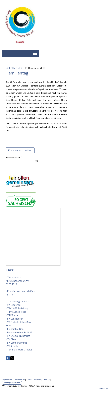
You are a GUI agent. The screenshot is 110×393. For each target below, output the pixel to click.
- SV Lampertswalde (16, 342)
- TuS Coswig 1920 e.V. (18, 301)
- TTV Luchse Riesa (16, 311)
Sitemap (46, 379)
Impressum (7, 379)
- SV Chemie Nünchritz (18, 335)
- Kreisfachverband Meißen (20, 291)
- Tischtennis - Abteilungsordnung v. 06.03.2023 (17, 281)
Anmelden (103, 388)
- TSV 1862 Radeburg (17, 308)
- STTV (9, 294)
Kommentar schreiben (20, 150)
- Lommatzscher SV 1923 (19, 332)
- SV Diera (11, 339)
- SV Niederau (13, 304)
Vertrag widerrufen (12, 382)
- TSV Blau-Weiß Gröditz (19, 349)
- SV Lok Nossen (14, 318)
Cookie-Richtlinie (33, 379)
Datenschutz (19, 379)
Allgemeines (14, 68)
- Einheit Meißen (14, 329)
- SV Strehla (12, 346)
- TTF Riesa (12, 315)
